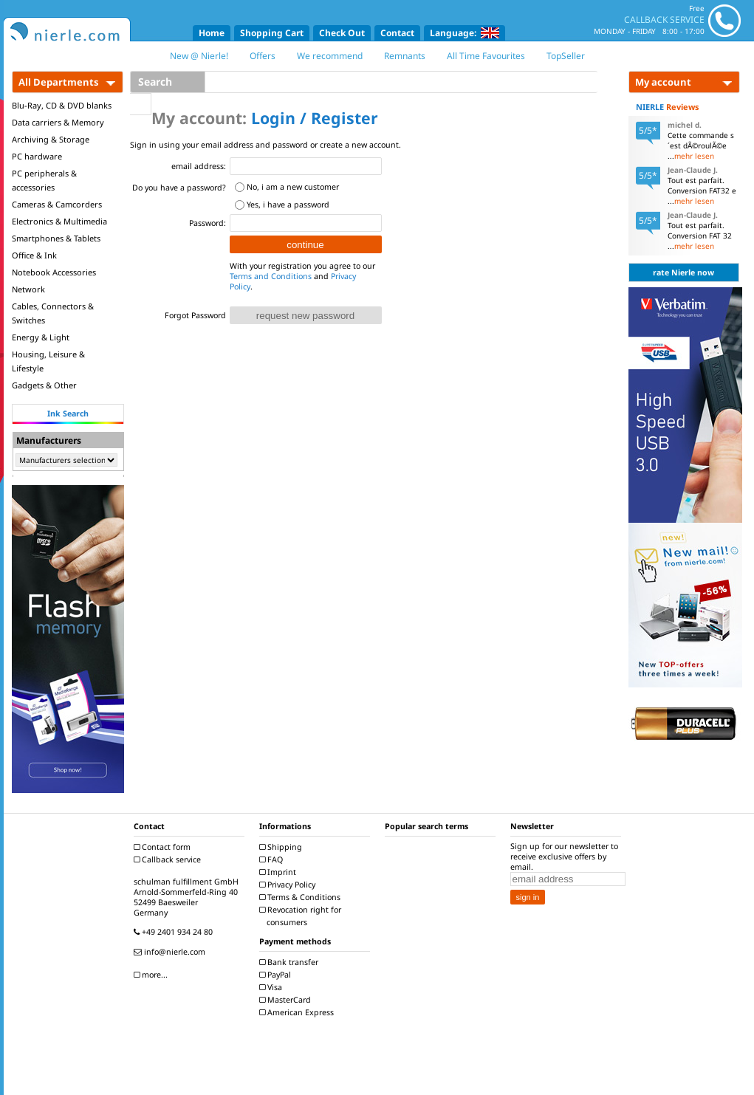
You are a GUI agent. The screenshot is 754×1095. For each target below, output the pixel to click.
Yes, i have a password (288, 204)
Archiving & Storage (50, 139)
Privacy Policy (289, 884)
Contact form (164, 847)
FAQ (273, 859)
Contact (397, 33)
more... (152, 974)
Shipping (282, 847)
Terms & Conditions (301, 897)
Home (212, 33)
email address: (198, 166)
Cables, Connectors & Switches (53, 313)
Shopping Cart (272, 33)
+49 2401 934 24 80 (175, 932)
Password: (207, 223)
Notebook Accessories (54, 272)
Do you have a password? (179, 187)
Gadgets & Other (44, 385)
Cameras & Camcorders (57, 204)
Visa (272, 987)
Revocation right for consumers (302, 916)
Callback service (169, 859)
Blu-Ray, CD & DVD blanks (62, 105)
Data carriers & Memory (58, 122)
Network (28, 289)
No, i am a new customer (293, 187)
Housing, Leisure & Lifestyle (48, 361)
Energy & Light (40, 337)
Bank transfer (290, 962)
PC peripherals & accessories (44, 180)
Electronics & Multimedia (59, 221)
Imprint (279, 872)
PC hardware (37, 156)
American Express (298, 1012)
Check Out (342, 33)
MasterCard (287, 1000)
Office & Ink (34, 255)
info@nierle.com (171, 952)
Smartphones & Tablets (56, 238)
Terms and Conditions (271, 276)
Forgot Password (195, 315)
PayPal (277, 974)
